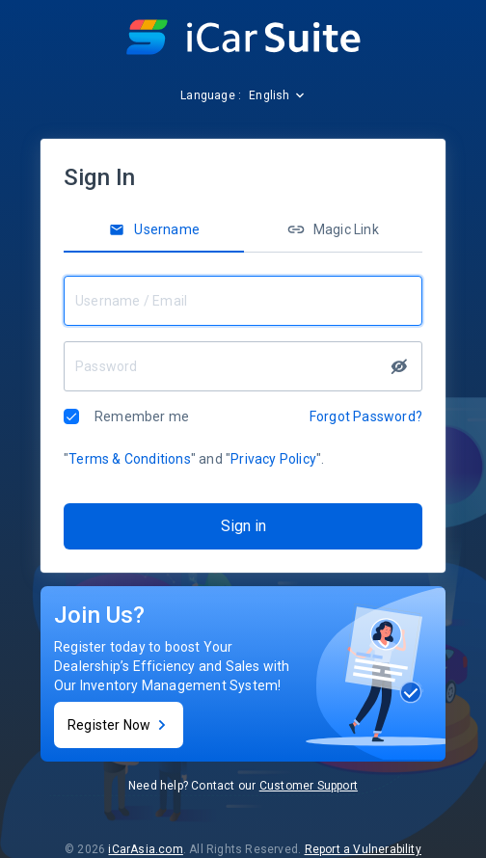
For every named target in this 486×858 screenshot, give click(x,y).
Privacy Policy (273, 459)
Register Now (119, 725)
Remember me (141, 416)
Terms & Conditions (129, 459)
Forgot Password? (366, 416)
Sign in (243, 526)
